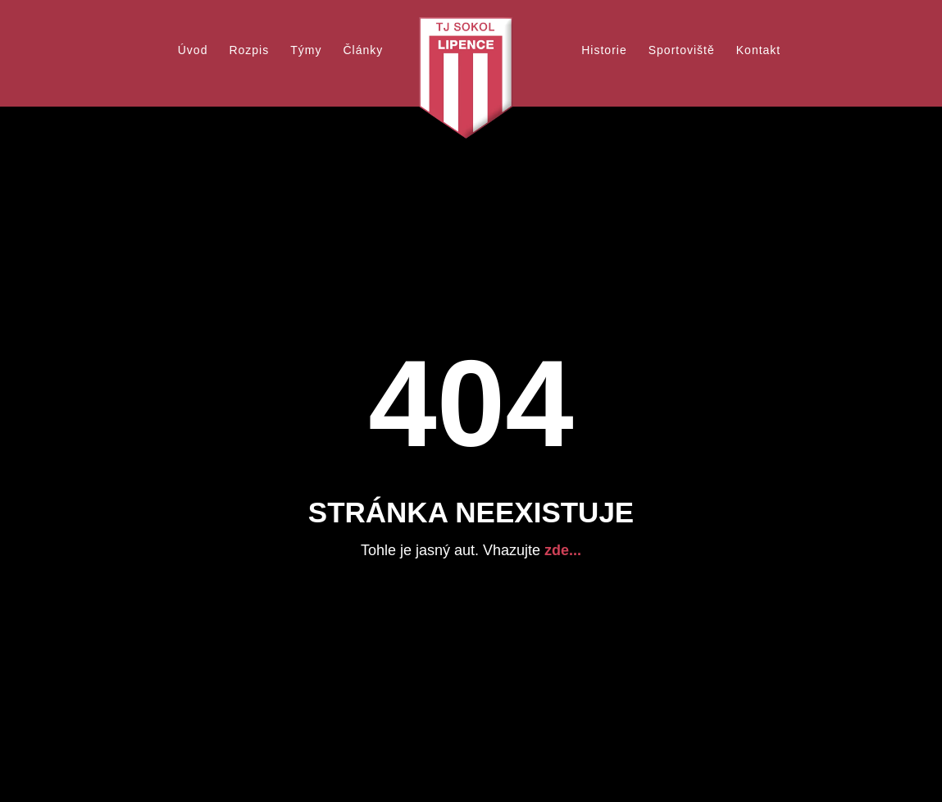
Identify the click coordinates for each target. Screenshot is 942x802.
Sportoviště (681, 50)
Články (363, 50)
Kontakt (758, 50)
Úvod (193, 50)
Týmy (305, 50)
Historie (603, 50)
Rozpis (249, 50)
